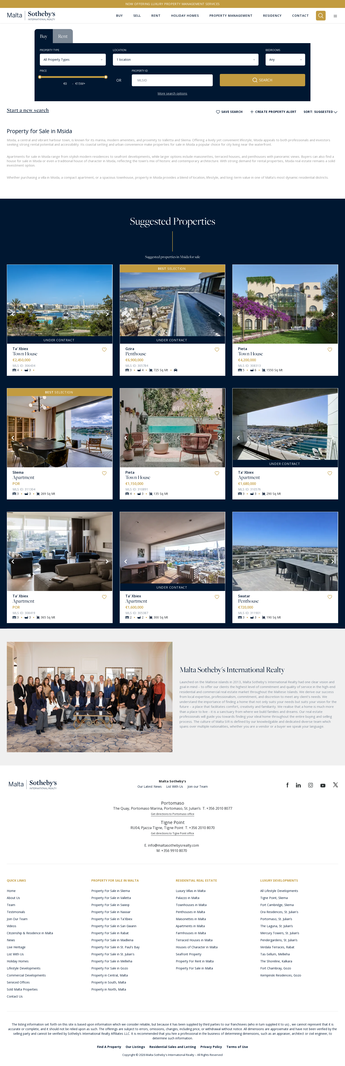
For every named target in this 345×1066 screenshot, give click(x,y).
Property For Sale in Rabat (110, 933)
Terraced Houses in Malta (194, 940)
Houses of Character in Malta (197, 947)
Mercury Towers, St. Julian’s (279, 933)
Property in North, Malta (108, 989)
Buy (44, 36)
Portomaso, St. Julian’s (276, 919)
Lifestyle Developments (23, 968)
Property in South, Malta (108, 982)
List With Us (174, 786)
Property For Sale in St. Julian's (112, 954)
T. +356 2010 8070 (200, 827)
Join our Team (197, 786)
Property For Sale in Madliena (112, 940)
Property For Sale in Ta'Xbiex (111, 919)
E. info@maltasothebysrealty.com (171, 845)
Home (11, 891)
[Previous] (12, 314)
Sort (321, 112)
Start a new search (28, 110)
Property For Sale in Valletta (111, 898)
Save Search (229, 111)
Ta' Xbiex (20, 348)
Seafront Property (188, 954)
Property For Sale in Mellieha (111, 961)
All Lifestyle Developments (279, 891)
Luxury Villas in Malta (191, 891)
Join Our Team (17, 919)
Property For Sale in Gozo (109, 968)
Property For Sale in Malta (194, 968)
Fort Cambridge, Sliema (277, 905)
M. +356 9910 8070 (171, 850)
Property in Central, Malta (109, 975)
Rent (63, 36)
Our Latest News (150, 786)
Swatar (244, 596)
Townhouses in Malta (191, 905)
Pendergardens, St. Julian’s (278, 940)
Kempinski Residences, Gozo (280, 975)
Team (11, 905)
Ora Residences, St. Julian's (279, 912)
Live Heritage (16, 947)
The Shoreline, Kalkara (276, 961)
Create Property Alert (273, 111)
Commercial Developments (26, 975)
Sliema (18, 472)
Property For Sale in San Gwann (113, 926)
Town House (25, 353)
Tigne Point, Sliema (274, 898)
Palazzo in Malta (187, 898)
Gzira (129, 348)
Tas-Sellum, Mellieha (275, 954)
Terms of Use (237, 1047)
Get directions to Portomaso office (172, 814)
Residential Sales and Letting (172, 1047)
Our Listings (135, 1047)
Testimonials (16, 912)
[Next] (107, 314)
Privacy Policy (211, 1047)
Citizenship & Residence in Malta (30, 933)
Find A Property (109, 1047)
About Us (13, 898)
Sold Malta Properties (22, 989)
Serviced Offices (18, 982)
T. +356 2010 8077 (217, 808)
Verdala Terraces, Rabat (277, 947)
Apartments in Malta (190, 926)
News (11, 940)
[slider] (40, 77)
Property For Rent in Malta (195, 961)
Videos (11, 926)
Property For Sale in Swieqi (110, 905)
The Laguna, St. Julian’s (276, 926)
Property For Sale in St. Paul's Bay (115, 947)
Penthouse (135, 353)
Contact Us (15, 996)
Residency (272, 15)
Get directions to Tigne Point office (172, 833)
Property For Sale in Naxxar (110, 912)
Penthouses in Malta (190, 912)
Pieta (242, 348)
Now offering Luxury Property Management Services (172, 4)
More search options (172, 93)
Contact (300, 15)
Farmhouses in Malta (191, 933)
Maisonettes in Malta (191, 919)
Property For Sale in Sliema (110, 891)
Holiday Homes (18, 961)
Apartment (23, 477)
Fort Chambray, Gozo (275, 968)
